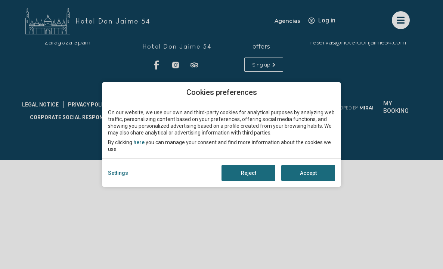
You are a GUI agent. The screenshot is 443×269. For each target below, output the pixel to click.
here (139, 142)
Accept (308, 173)
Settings (118, 173)
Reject (248, 173)
